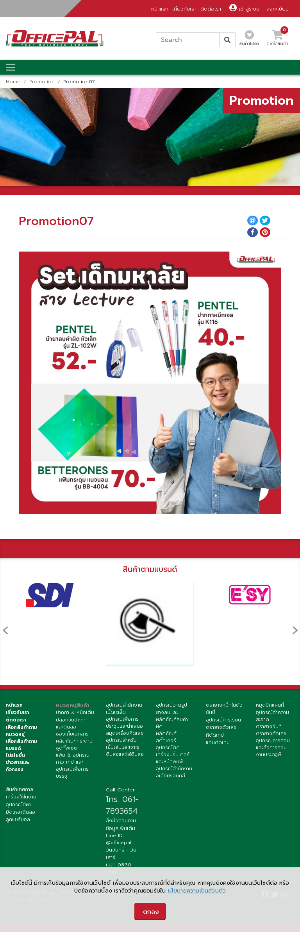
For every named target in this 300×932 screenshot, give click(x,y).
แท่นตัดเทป (218, 742)
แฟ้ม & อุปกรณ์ (72, 755)
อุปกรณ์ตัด (168, 747)
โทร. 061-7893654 (122, 805)
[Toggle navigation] (10, 67)
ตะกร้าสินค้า (277, 40)
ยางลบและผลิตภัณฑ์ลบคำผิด (172, 719)
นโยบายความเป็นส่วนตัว (197, 891)
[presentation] (5, 630)
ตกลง (151, 911)
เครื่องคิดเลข (129, 733)
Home (13, 81)
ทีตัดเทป (215, 735)
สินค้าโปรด (249, 40)
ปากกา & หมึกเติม (75, 712)
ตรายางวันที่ (269, 726)
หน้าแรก (159, 8)
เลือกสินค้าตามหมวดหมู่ (21, 731)
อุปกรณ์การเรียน (223, 719)
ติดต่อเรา (210, 8)
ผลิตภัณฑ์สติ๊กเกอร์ (166, 737)
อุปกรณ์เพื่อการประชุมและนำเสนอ (124, 723)
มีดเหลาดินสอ (20, 812)
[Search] (188, 39)
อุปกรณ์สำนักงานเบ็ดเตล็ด (124, 709)
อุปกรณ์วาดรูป (171, 705)
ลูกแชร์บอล (18, 819)
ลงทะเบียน (277, 8)
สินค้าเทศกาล (19, 789)
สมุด (111, 733)
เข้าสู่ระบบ (244, 8)
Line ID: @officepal (118, 839)
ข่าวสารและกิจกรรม (17, 766)
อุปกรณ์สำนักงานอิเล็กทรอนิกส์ (174, 772)
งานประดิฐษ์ (268, 754)
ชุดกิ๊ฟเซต (66, 748)
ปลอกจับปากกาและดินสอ (72, 723)
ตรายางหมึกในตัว (224, 705)
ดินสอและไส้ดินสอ (125, 754)
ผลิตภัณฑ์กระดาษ (74, 741)
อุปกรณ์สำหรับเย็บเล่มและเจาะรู (122, 744)
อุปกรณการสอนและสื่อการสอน (273, 744)
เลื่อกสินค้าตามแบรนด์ (21, 745)
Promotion (42, 81)
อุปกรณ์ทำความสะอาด (272, 716)
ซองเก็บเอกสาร (72, 733)
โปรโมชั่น (15, 755)
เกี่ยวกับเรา (184, 8)
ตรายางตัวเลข (221, 727)
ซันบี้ (210, 712)
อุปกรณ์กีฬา (18, 804)
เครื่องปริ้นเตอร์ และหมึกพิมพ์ (172, 758)
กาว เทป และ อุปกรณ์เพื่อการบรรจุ (72, 769)
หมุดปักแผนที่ (270, 705)
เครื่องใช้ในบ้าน (21, 796)
